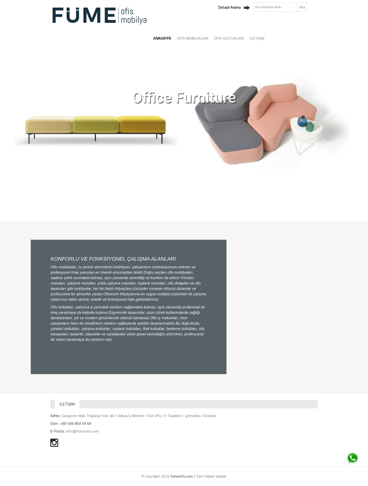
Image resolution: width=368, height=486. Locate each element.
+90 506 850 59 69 (75, 423)
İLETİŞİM (257, 38)
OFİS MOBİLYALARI (192, 38)
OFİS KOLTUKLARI (229, 38)
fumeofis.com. (181, 476)
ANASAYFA (162, 38)
